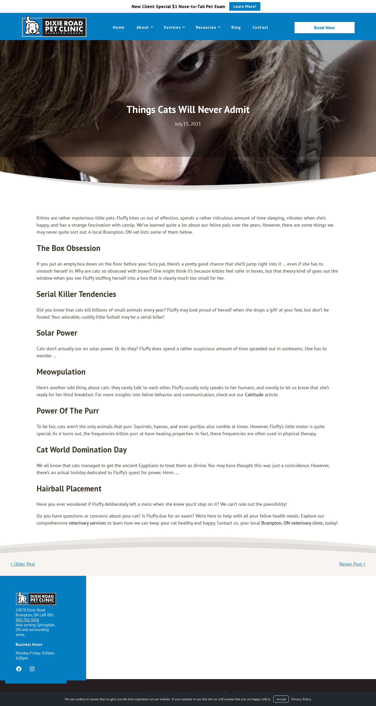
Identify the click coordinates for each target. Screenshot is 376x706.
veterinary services (87, 523)
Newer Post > (352, 564)
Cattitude (254, 395)
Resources (206, 27)
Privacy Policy (301, 699)
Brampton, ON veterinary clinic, (292, 523)
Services (172, 27)
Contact (260, 27)
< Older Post (22, 564)
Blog (235, 27)
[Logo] (54, 26)
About (143, 27)
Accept (281, 699)
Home (118, 27)
